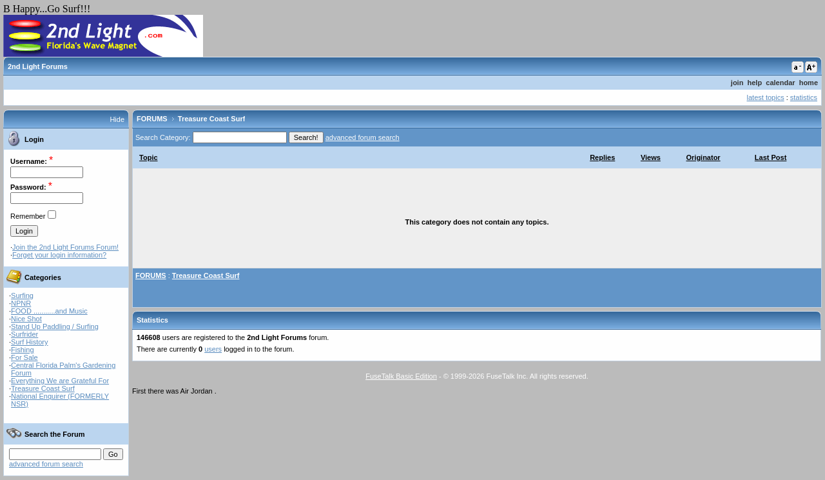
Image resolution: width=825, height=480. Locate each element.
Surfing (22, 295)
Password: (28, 187)
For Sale (24, 357)
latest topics (765, 97)
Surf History (29, 342)
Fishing (22, 350)
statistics (803, 97)
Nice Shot (26, 319)
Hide (117, 119)
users (213, 349)
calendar (780, 82)
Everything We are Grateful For (60, 381)
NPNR (21, 303)
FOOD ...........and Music (49, 311)
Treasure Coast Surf (43, 388)
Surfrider (24, 334)
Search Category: (163, 137)
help (755, 82)
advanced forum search (46, 464)
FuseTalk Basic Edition (401, 376)
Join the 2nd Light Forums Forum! (65, 247)
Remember (27, 216)
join (737, 82)
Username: (28, 161)
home (808, 82)
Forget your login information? (59, 255)
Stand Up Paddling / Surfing (55, 326)
